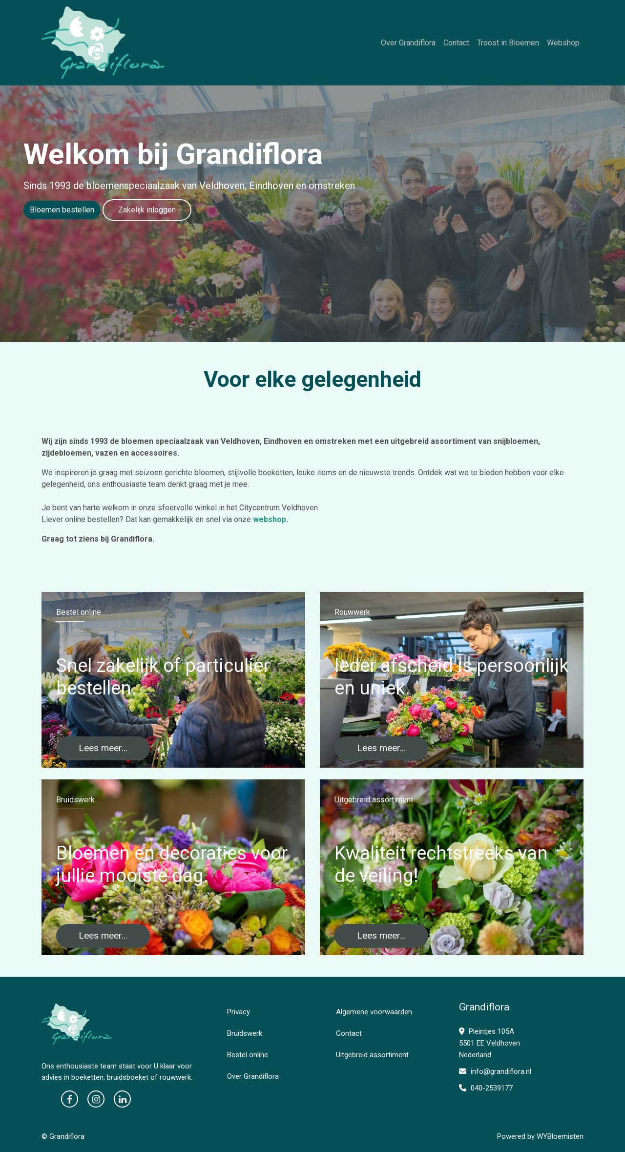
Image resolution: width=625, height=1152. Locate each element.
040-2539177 (486, 1088)
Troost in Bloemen (508, 42)
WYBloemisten (560, 1136)
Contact (456, 42)
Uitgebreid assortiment (372, 1054)
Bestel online (247, 1054)
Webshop (563, 42)
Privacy (238, 1011)
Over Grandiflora (408, 42)
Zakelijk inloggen (147, 209)
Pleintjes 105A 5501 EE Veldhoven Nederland (489, 1043)
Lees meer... (103, 748)
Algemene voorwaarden (374, 1011)
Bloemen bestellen (62, 209)
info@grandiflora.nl (495, 1071)
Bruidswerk (244, 1033)
